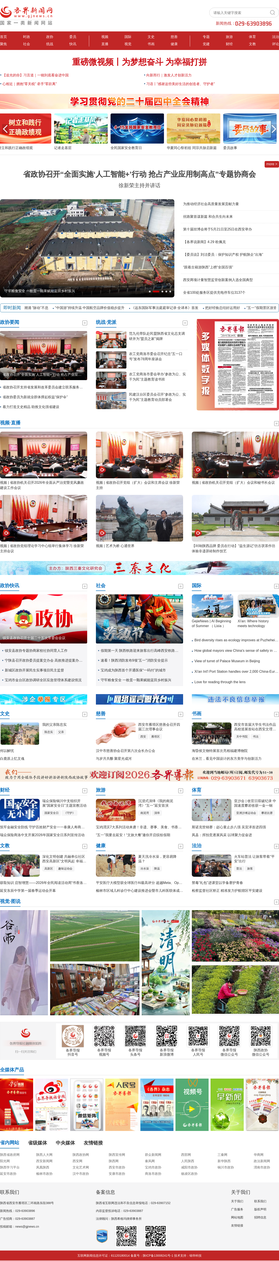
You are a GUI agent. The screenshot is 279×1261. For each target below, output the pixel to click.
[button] (274, 129)
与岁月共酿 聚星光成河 (114, 758)
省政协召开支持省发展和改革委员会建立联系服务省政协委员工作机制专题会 (43, 387)
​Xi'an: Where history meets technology (253, 623)
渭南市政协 (262, 1167)
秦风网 (150, 1161)
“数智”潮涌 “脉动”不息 (36, 308)
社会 (26, 44)
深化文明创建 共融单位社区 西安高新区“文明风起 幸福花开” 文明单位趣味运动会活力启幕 (64, 859)
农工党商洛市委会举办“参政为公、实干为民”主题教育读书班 (157, 376)
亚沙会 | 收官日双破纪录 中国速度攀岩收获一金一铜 (255, 803)
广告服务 (237, 1209)
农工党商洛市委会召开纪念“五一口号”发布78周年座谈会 (155, 356)
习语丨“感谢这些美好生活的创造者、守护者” (180, 84)
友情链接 (237, 1225)
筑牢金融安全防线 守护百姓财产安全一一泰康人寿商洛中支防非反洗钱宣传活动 (61, 827)
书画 (151, 44)
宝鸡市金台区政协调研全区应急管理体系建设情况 (43, 680)
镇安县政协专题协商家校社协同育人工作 (36, 650)
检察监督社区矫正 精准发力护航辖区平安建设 (227, 890)
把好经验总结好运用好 (227, 308)
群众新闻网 (153, 1154)
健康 (174, 44)
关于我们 (237, 1201)
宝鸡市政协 (153, 1167)
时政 (26, 37)
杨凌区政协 (189, 1173)
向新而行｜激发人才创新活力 (169, 75)
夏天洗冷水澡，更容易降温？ (157, 859)
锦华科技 (195, 1255)
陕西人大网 (44, 1154)
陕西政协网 (81, 1154)
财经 (229, 44)
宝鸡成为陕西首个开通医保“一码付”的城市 (133, 670)
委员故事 (232, 148)
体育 (252, 37)
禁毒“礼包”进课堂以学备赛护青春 (217, 883)
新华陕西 (224, 1161)
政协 (49, 37)
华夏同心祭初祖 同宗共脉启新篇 (194, 148)
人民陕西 (187, 1161)
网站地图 (237, 1217)
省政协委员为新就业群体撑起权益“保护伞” (35, 397)
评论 (275, 44)
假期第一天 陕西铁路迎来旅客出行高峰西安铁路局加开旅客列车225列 (141, 650)
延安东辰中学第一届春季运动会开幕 (28, 890)
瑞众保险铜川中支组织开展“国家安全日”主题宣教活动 (64, 803)
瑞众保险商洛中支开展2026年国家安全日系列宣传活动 (42, 835)
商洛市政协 (153, 1173)
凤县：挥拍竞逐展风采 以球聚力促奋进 (222, 835)
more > (271, 164)
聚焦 (3, 44)
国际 (127, 37)
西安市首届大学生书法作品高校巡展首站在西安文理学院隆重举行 (255, 727)
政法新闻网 (262, 1161)
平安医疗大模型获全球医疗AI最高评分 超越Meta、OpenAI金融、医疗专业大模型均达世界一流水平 (172, 883)
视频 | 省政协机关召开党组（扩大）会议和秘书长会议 (233, 482)
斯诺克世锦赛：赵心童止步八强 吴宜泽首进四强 (229, 827)
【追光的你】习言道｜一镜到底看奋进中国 (35, 75)
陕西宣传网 (117, 1154)
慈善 (174, 37)
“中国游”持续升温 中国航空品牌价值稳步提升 (95, 308)
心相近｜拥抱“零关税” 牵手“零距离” (29, 84)
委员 (72, 37)
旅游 (229, 37)
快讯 (72, 44)
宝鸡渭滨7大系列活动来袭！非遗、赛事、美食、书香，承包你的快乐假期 (152, 827)
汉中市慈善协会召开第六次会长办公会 (125, 751)
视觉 (127, 44)
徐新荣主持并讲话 (139, 185)
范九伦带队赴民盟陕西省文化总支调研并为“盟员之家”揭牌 (157, 336)
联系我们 (260, 1201)
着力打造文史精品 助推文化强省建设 (31, 407)
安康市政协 (117, 1173)
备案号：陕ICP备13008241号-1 (152, 1255)
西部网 (186, 1154)
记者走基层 (65, 148)
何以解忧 (7, 751)
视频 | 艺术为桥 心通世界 (115, 546)
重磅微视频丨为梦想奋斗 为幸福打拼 (139, 62)
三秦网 (222, 1154)
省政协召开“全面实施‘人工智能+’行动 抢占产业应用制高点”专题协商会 (139, 174)
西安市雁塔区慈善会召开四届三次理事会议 (159, 727)
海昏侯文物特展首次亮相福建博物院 (220, 751)
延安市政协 (8, 1173)
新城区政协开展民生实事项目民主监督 (34, 670)
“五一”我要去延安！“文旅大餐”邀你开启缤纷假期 (133, 835)
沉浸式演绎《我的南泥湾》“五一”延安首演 (155, 803)
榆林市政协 (44, 1173)
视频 (104, 37)
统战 (49, 44)
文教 (252, 44)
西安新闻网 (44, 1161)
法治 (275, 37)
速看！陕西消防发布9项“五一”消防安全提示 (134, 660)
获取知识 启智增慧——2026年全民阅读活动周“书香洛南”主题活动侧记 (54, 883)
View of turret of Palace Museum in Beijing (227, 661)
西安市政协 (117, 1167)
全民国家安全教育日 (128, 148)
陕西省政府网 (10, 1154)
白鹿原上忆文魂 (12, 758)
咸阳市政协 (189, 1167)
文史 (151, 37)
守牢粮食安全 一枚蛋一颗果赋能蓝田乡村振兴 (136, 680)
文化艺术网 (81, 1167)
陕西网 (114, 1161)
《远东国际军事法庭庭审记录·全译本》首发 (170, 308)
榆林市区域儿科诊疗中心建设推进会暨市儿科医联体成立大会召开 (146, 890)
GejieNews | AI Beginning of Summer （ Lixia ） (211, 623)
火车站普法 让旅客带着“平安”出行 (254, 859)
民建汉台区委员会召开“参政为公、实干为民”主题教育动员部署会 (157, 397)
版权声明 (260, 1209)
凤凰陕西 (42, 1167)
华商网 (259, 1154)
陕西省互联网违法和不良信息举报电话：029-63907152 (133, 1203)
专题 (206, 37)
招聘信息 (260, 1217)
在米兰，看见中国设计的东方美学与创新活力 (227, 758)
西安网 (77, 1161)
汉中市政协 (81, 1173)
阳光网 (5, 1161)
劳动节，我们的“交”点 (115, 638)
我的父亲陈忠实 (54, 724)
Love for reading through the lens (220, 682)
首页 (3, 37)
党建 (206, 44)
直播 (104, 44)
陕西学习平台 (10, 1167)
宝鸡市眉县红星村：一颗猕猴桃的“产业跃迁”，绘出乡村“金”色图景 (55, 291)
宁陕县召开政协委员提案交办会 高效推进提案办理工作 (45, 660)
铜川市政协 (226, 1167)
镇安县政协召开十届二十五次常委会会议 (34, 638)
